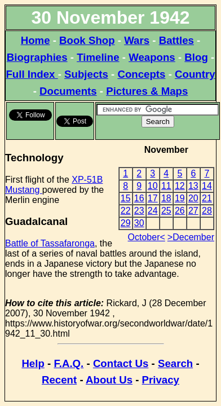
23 (139, 210)
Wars (136, 40)
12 (180, 186)
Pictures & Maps (147, 91)
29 (126, 223)
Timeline (98, 57)
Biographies (37, 57)
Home (35, 40)
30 (139, 223)
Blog (195, 57)
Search (175, 363)
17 (153, 198)
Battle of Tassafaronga (50, 243)
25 (166, 210)
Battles (176, 40)
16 (139, 198)
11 (166, 186)
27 (193, 210)
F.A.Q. (68, 363)
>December (190, 237)
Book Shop (86, 40)
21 (207, 198)
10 (153, 186)
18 (166, 198)
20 (193, 198)
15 (126, 198)
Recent (59, 380)
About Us (109, 380)
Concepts (141, 74)
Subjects (86, 74)
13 (193, 186)
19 (180, 198)
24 (153, 210)
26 (180, 210)
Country (195, 74)
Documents (68, 91)
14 (207, 186)
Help (32, 363)
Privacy (160, 380)
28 (207, 210)
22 (126, 210)
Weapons (152, 57)
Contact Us (120, 363)
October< (146, 237)
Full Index (32, 74)
